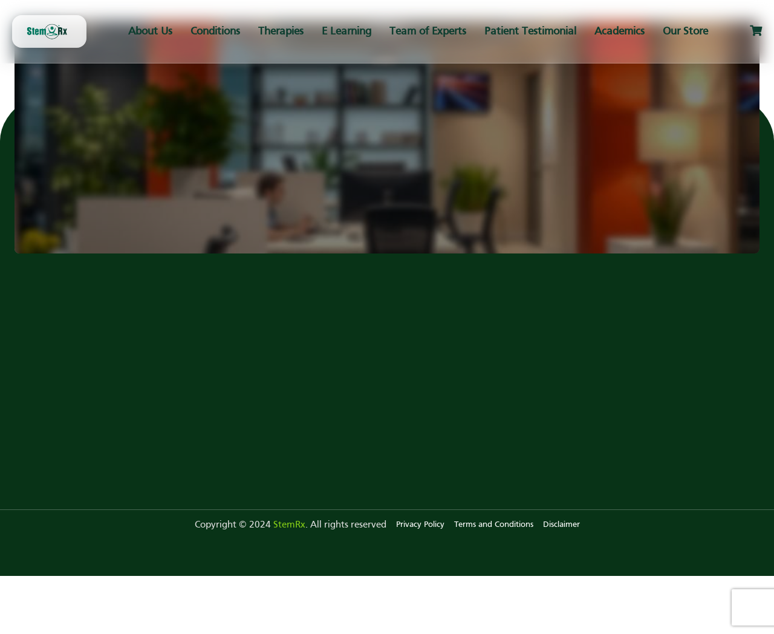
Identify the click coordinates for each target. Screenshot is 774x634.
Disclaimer (561, 525)
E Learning (346, 32)
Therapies (281, 32)
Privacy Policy (420, 525)
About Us (150, 32)
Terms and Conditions (493, 525)
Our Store (685, 32)
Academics (619, 32)
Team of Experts (427, 32)
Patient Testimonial (530, 32)
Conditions (215, 32)
